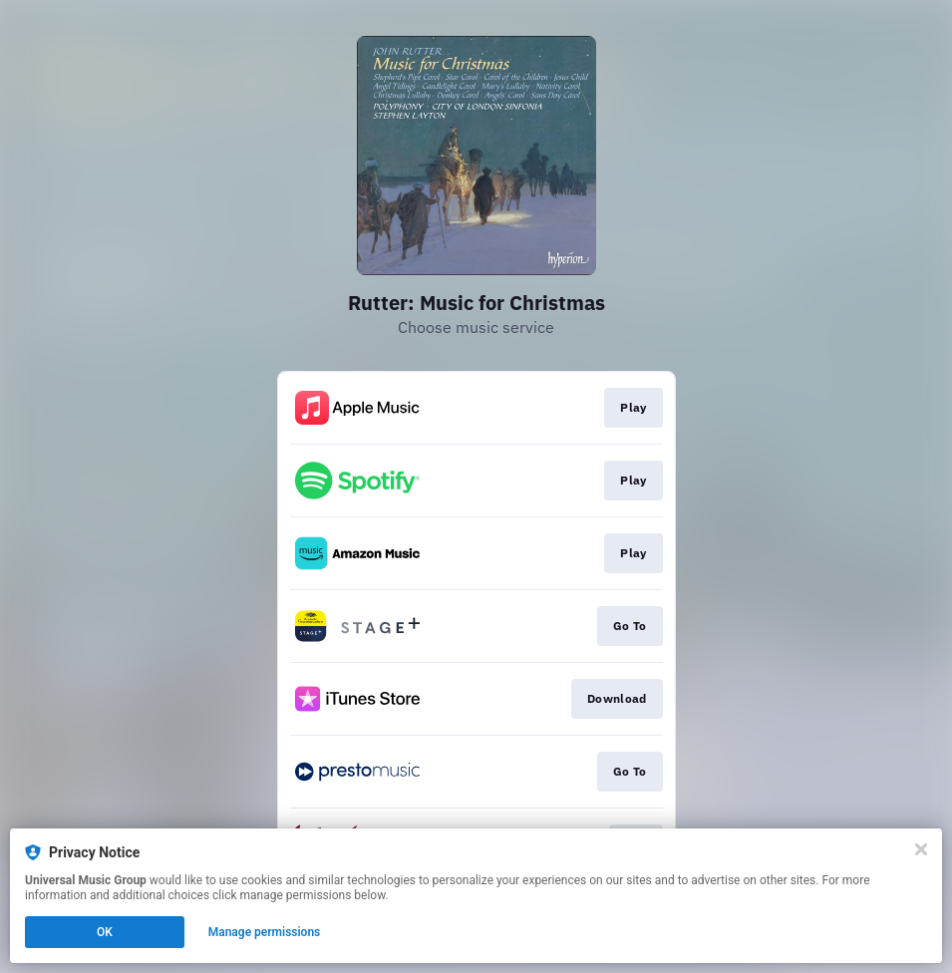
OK (105, 932)
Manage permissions (264, 932)
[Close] (921, 849)
